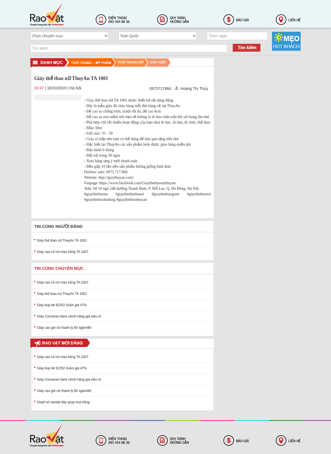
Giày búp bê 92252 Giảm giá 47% (62, 305)
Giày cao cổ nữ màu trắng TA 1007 (62, 252)
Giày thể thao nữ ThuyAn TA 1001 (62, 240)
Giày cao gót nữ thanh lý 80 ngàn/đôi (64, 328)
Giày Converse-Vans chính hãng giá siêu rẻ (69, 316)
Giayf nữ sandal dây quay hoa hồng (63, 402)
